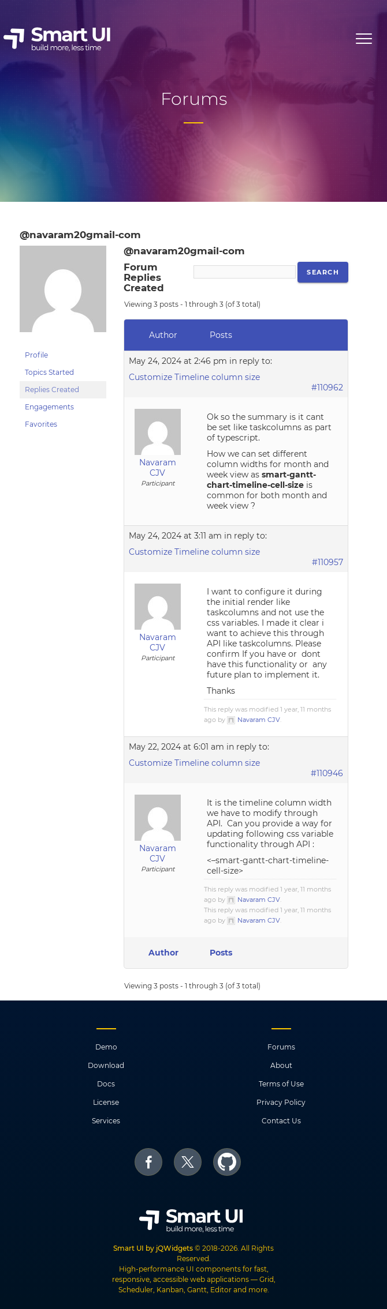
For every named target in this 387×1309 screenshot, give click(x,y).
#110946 (327, 773)
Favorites (41, 424)
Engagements (49, 407)
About (281, 1065)
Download (106, 1065)
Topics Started (49, 372)
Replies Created (52, 389)
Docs (106, 1083)
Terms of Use (281, 1083)
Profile (36, 355)
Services (106, 1120)
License (106, 1102)
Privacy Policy (281, 1102)
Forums (281, 1047)
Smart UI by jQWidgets (153, 1248)
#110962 (327, 387)
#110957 (327, 562)
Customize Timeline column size (194, 377)
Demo (106, 1047)
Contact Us (281, 1120)
